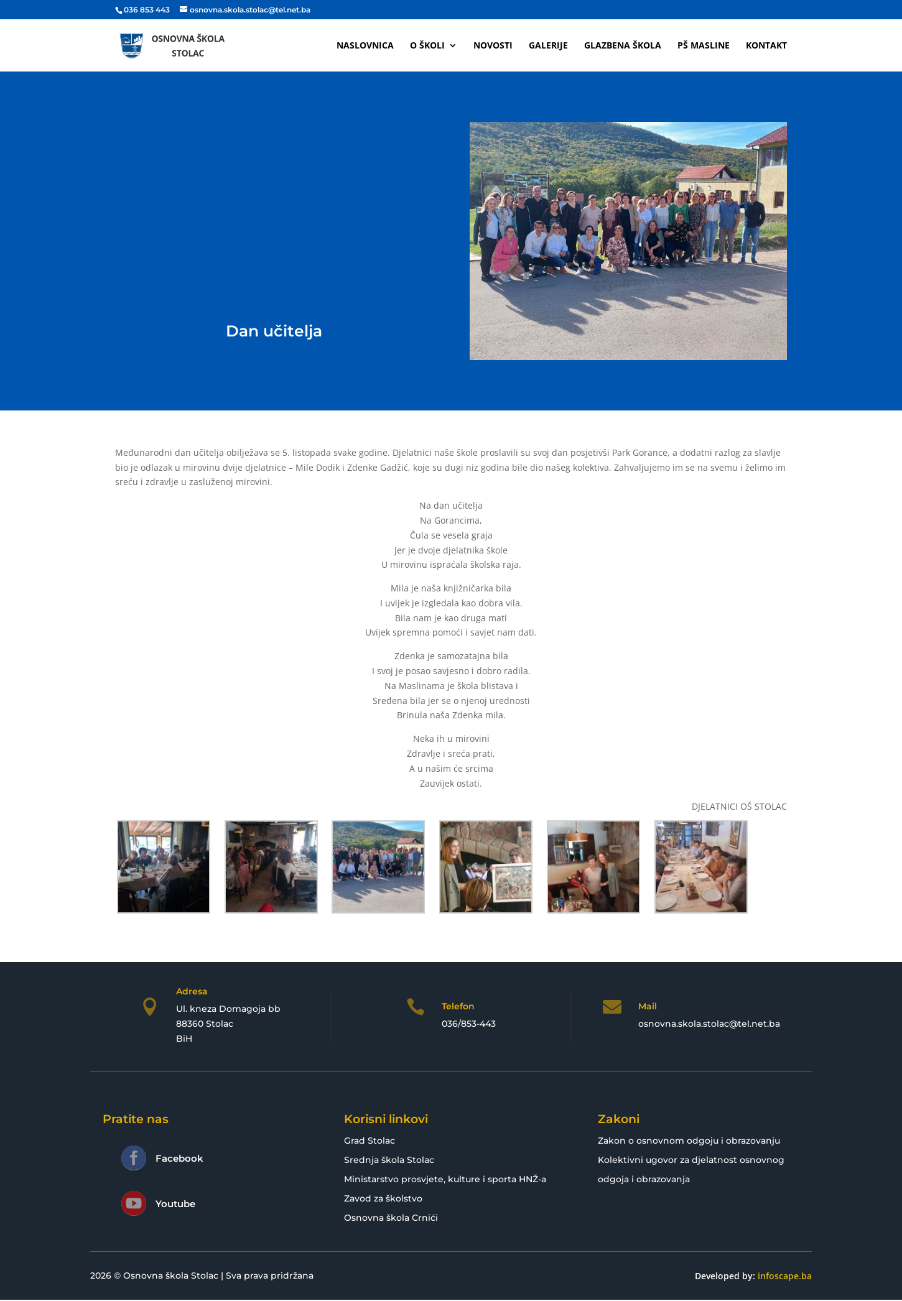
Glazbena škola (622, 46)
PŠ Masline (703, 46)
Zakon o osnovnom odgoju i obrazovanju (689, 1140)
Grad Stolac (369, 1140)
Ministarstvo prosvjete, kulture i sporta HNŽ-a (445, 1179)
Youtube (175, 1204)
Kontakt (766, 46)
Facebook (179, 1158)
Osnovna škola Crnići (391, 1217)
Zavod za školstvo (383, 1198)
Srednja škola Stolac (389, 1159)
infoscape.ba (785, 1276)
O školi (427, 46)
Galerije (548, 46)
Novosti (493, 46)
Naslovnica (365, 46)
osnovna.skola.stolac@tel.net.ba (709, 1023)
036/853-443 (469, 1023)
